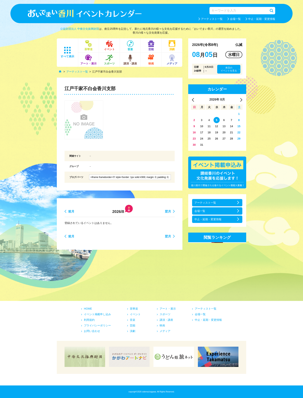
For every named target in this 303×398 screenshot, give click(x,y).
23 (194, 138)
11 (209, 126)
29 (239, 138)
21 (231, 132)
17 (201, 132)
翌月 (168, 211)
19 (216, 132)
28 (231, 138)
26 (216, 138)
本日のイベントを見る (229, 69)
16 (194, 132)
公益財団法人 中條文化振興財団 (79, 28)
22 (239, 132)
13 (224, 126)
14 (231, 126)
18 (209, 132)
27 (224, 138)
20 (224, 132)
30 (194, 144)
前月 (71, 211)
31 (201, 144)
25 (209, 138)
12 (216, 126)
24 (201, 138)
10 (201, 126)
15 (239, 126)
